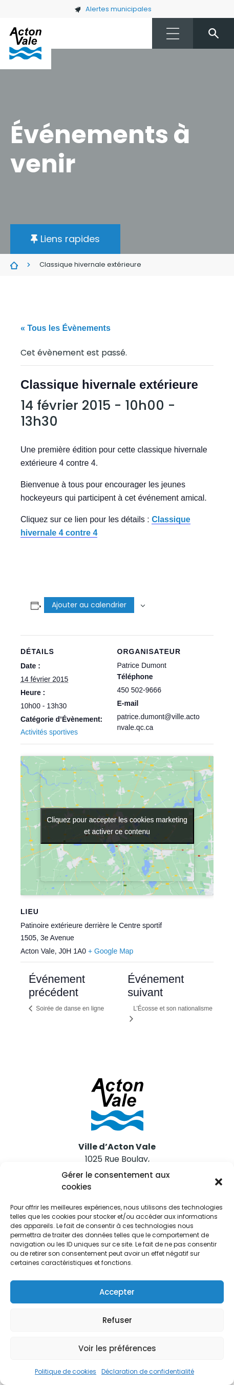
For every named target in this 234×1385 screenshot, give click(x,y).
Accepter (117, 1292)
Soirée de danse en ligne (69, 1008)
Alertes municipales (113, 9)
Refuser (117, 1320)
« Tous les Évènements (65, 328)
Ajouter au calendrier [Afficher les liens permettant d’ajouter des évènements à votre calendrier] (89, 605)
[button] (219, 1181)
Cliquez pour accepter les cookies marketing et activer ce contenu (117, 826)
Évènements (14, 265)
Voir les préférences (117, 1348)
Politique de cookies (65, 1371)
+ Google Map (110, 951)
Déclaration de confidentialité (147, 1371)
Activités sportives (49, 732)
